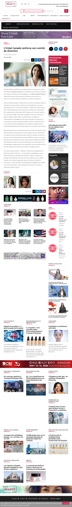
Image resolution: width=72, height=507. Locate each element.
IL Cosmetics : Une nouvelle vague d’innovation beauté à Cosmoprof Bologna (34, 330)
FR (22, 4)
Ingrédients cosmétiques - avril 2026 (58, 327)
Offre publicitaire (33, 498)
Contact (22, 498)
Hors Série (52, 321)
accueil (5, 15)
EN (25, 4)
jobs (24, 15)
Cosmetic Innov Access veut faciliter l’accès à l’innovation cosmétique (57, 408)
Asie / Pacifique (51, 24)
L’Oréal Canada (8, 89)
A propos (14, 498)
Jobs (50, 207)
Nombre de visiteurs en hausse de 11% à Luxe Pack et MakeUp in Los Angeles (10, 241)
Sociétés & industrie (11, 460)
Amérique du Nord (23, 24)
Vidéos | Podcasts (64, 15)
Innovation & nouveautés (58, 430)
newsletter (45, 498)
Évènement (5, 18)
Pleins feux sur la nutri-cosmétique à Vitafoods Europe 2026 (24, 220)
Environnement (32, 430)
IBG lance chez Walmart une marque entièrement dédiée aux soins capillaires (25, 241)
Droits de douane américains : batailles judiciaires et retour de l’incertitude (40, 241)
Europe (8, 24)
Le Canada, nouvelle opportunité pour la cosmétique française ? (58, 316)
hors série (53, 15)
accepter (66, 503)
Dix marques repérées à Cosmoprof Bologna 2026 (13, 377)
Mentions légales (55, 498)
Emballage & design (11, 430)
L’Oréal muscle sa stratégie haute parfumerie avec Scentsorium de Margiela (58, 437)
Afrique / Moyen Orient (11, 27)
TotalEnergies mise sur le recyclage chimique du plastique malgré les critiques (35, 437)
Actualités (14, 15)
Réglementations (32, 371)
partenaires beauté (43, 15)
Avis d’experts (9, 321)
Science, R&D (53, 371)
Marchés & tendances (12, 371)
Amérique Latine (37, 24)
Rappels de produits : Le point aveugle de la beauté (13, 327)
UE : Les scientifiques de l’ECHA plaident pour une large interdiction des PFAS (35, 379)
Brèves (6, 42)
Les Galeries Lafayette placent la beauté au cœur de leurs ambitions (13, 467)
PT (29, 4)
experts (32, 15)
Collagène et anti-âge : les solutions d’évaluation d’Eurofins (58, 378)
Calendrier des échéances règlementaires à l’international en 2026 (58, 284)
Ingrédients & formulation (54, 400)
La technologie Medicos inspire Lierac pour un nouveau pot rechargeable (8, 221)
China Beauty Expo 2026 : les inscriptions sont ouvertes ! (58, 127)
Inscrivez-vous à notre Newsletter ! (33, 11)
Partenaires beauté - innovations (55, 60)
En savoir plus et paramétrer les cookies (18, 505)
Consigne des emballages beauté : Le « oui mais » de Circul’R (13, 437)
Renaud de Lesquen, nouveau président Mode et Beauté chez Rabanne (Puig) (40, 220)
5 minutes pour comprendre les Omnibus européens (57, 300)
